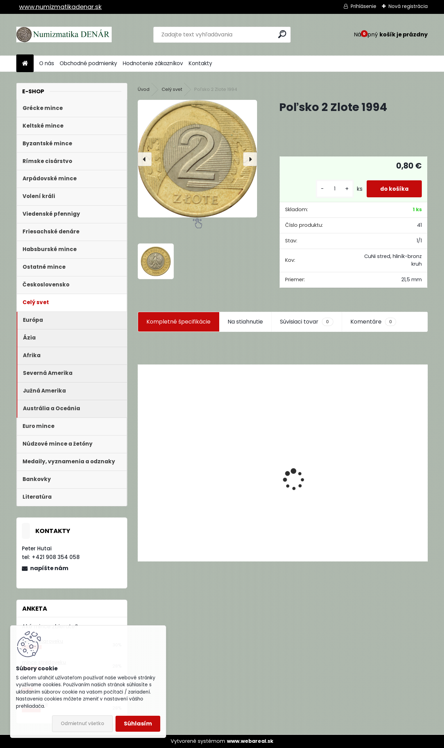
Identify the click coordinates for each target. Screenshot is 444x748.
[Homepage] (25, 63)
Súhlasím (138, 724)
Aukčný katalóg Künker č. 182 (181, 508)
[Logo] (64, 34)
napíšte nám (49, 568)
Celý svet (172, 89)
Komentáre (373, 322)
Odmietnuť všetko (82, 723)
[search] (282, 34)
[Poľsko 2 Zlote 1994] (197, 158)
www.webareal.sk (250, 741)
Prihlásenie (363, 6)
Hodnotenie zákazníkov (153, 63)
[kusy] (333, 189)
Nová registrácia (408, 6)
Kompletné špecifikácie (178, 322)
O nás (46, 63)
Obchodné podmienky (88, 63)
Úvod (144, 89)
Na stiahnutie (245, 322)
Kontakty (200, 63)
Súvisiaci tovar (306, 322)
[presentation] (145, 159)
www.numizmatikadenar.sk (60, 6)
